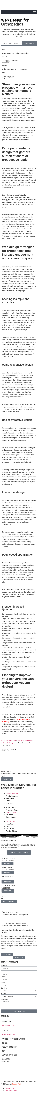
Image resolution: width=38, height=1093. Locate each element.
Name (3, 971)
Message (4, 999)
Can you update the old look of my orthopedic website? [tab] (18, 615)
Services (4, 988)
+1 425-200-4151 (8, 1026)
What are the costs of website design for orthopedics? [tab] (16, 629)
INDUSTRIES (11, 740)
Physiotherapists (12, 794)
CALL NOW (7, 779)
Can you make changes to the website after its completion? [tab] (18, 639)
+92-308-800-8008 (8, 1035)
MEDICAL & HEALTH (24, 740)
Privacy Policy (17, 1084)
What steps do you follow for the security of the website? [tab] (19, 634)
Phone (3, 977)
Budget (3, 993)
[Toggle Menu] (34, 12)
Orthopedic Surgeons (8, 743)
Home (3, 740)
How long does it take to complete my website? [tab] (19, 621)
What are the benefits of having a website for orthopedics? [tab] (18, 625)
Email (3, 982)
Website (4, 966)
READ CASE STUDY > (9, 901)
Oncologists (10, 821)
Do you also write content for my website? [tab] (17, 619)
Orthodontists (11, 812)
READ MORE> (7, 863)
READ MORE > (8, 873)
